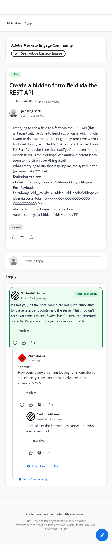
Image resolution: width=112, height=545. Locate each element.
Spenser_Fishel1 (30, 111)
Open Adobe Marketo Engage (41, 53)
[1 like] (41, 405)
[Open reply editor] (56, 261)
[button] (24, 101)
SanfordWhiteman (33, 293)
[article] (56, 318)
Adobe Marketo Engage (18, 23)
